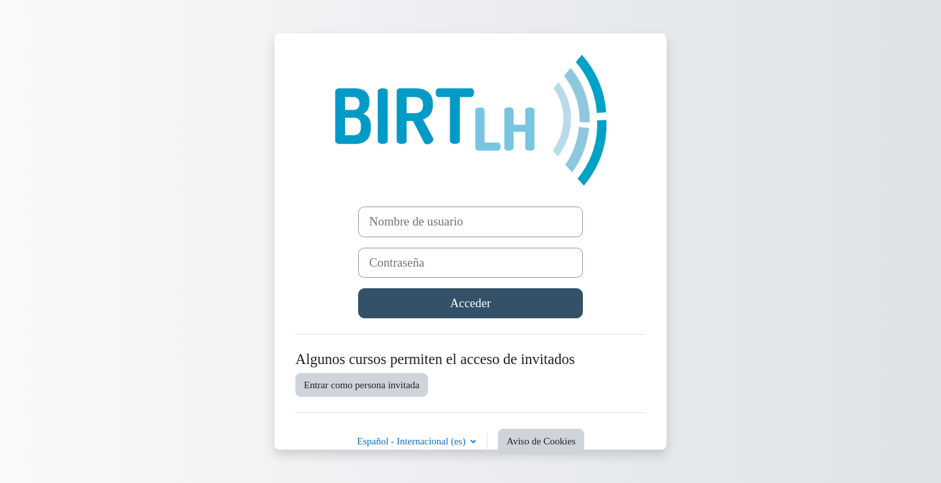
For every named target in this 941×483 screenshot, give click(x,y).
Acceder (470, 303)
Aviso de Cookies (541, 441)
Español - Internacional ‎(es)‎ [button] (412, 441)
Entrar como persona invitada (362, 385)
